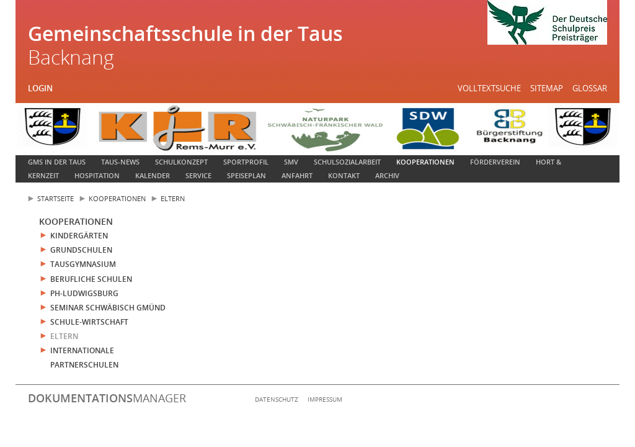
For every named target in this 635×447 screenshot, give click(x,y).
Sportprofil (246, 161)
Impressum (325, 399)
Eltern (173, 198)
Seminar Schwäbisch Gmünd (108, 307)
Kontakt (344, 175)
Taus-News (120, 161)
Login (40, 88)
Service (198, 175)
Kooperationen (425, 161)
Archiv (387, 175)
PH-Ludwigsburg (84, 293)
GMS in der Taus (57, 161)
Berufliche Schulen (91, 279)
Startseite (55, 198)
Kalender (152, 175)
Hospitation (97, 175)
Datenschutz (276, 399)
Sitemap (546, 88)
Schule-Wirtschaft (89, 322)
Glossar (589, 88)
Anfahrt (297, 175)
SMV (291, 161)
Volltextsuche (489, 88)
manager (107, 398)
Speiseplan (246, 175)
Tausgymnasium (83, 264)
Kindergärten (79, 235)
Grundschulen (81, 250)
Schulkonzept (181, 161)
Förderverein (495, 161)
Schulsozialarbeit (347, 161)
